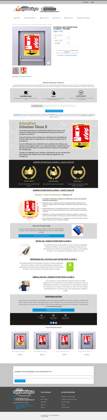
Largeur (57, 40)
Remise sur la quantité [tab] (67, 106)
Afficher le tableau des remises (67, 55)
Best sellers (43, 402)
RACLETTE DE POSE (41, 236)
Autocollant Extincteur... (18, 351)
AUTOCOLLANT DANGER (41, 318)
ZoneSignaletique (54, 415)
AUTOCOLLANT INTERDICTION (65, 318)
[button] (68, 37)
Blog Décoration (65, 407)
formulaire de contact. (55, 306)
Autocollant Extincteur (54, 111)
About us (43, 404)
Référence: (15, 76)
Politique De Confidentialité (68, 396)
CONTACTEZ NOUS (53, 310)
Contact (63, 404)
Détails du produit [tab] (51, 106)
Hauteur (57, 35)
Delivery (43, 407)
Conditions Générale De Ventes (69, 399)
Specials (43, 396)
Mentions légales (65, 402)
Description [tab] (37, 106)
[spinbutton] (61, 37)
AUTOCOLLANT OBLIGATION (53, 318)
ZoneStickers (44, 416)
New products (44, 399)
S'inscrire (85, 2)
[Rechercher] (76, 9)
